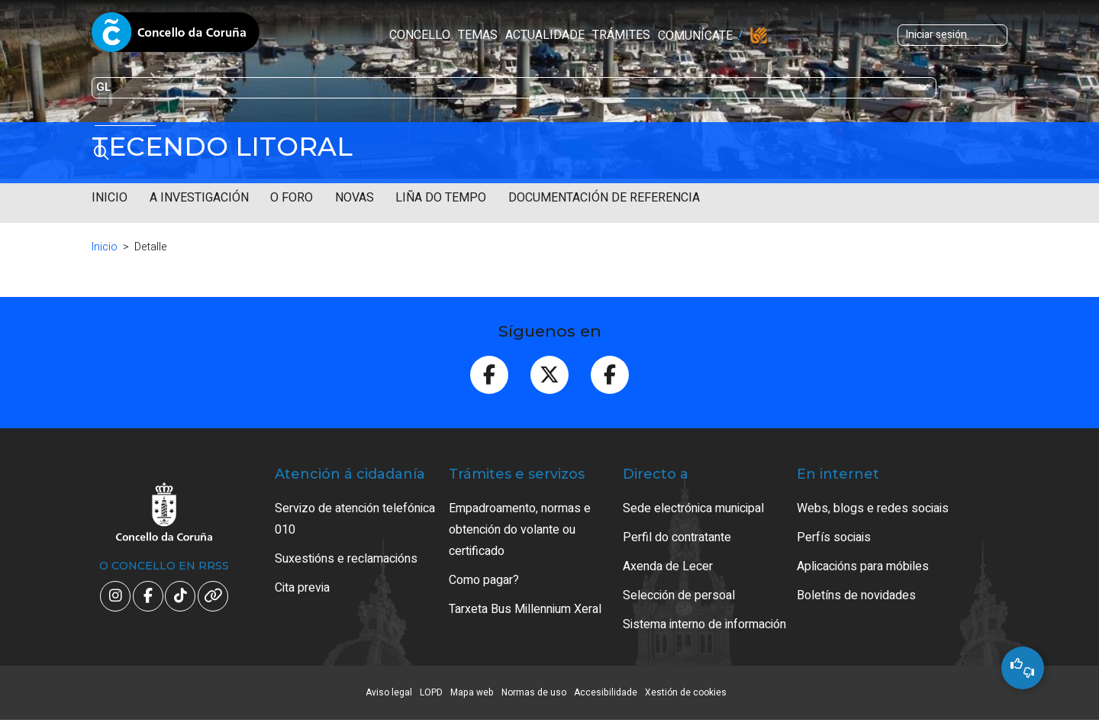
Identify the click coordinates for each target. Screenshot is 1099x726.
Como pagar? (484, 580)
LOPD (431, 692)
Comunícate (593, 36)
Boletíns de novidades (856, 595)
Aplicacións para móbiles (863, 566)
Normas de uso (533, 692)
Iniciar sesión (841, 35)
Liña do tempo (440, 198)
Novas (354, 198)
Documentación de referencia (604, 198)
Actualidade (443, 35)
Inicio (109, 198)
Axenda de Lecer (668, 566)
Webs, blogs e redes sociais (873, 508)
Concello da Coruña (175, 36)
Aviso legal (389, 692)
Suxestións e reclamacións (346, 559)
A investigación (199, 198)
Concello (318, 35)
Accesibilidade (605, 692)
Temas (376, 35)
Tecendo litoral (222, 147)
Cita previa (302, 588)
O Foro (291, 198)
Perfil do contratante (677, 537)
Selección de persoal (679, 595)
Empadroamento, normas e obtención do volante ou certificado (520, 529)
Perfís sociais (834, 537)
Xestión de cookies (686, 692)
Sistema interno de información (704, 624)
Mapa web (472, 692)
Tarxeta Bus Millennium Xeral (525, 609)
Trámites (520, 35)
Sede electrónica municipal (693, 508)
